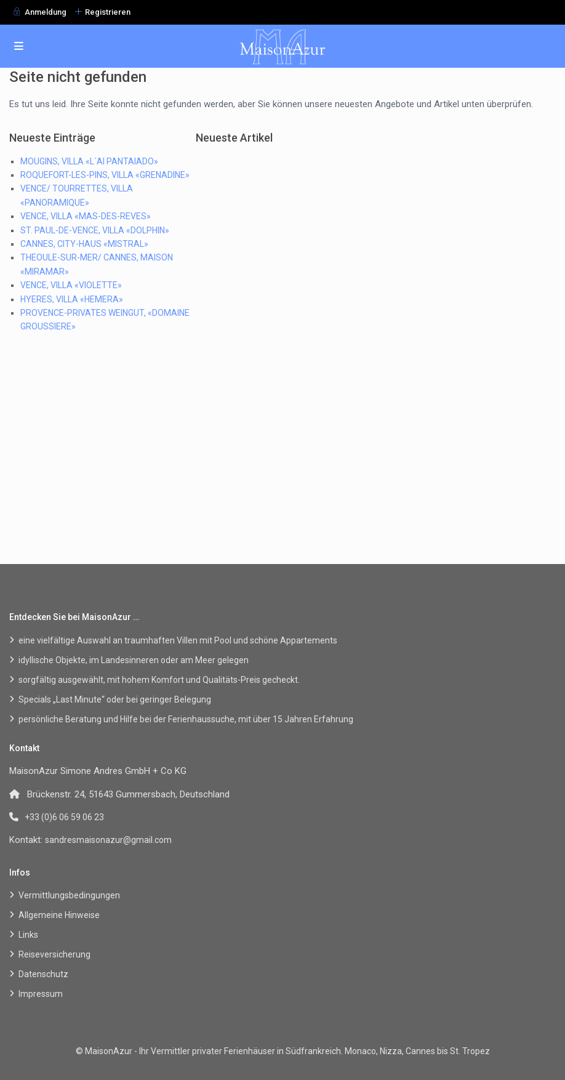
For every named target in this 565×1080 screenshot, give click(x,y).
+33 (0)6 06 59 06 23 (64, 817)
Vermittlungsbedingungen (69, 895)
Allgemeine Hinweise (59, 915)
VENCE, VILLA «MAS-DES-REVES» (85, 216)
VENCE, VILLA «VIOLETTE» (71, 285)
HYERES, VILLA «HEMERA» (71, 299)
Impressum (40, 994)
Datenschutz (43, 974)
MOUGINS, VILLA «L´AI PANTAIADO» (89, 161)
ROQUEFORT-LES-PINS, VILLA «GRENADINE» (105, 175)
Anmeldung (45, 12)
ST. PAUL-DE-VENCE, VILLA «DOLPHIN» (94, 230)
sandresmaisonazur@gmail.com (108, 840)
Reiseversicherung (54, 954)
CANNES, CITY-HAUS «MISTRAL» (84, 244)
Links (28, 935)
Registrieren (107, 12)
